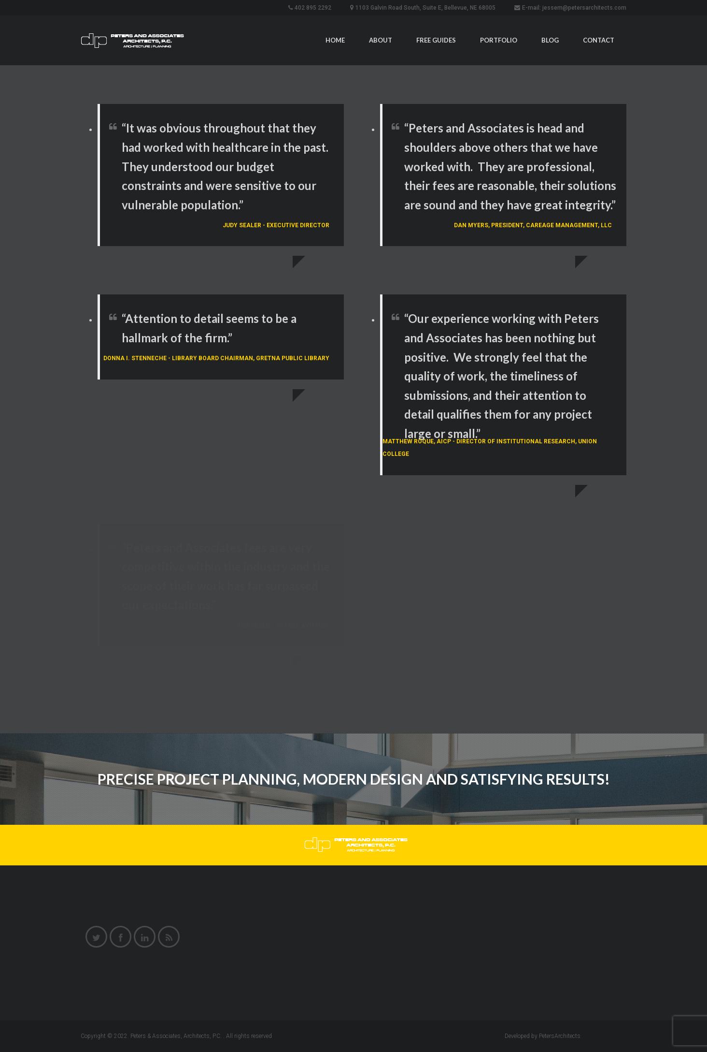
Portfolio (498, 40)
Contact (598, 40)
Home (335, 40)
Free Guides (436, 40)
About (380, 40)
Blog (550, 40)
